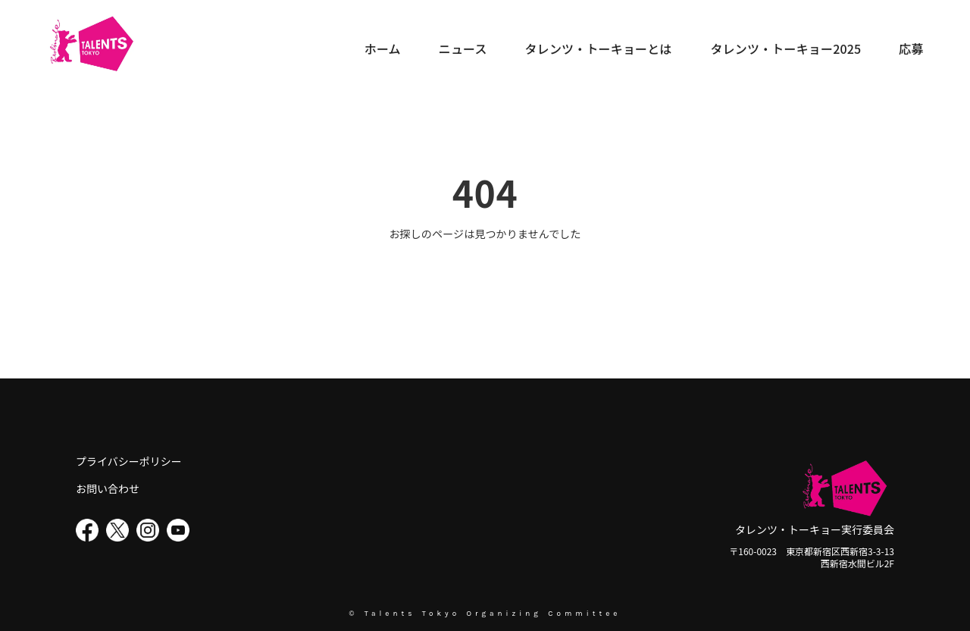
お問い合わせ (107, 489)
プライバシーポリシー (129, 461)
